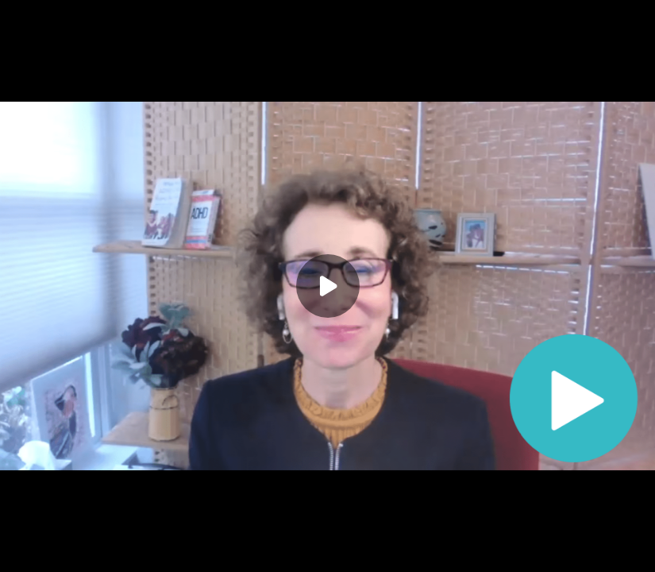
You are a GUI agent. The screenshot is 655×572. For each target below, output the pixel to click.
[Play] (328, 286)
